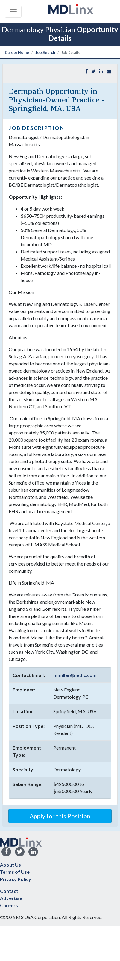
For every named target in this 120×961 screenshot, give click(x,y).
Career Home (17, 52)
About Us (10, 864)
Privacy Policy (15, 879)
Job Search (45, 52)
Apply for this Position (60, 816)
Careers (9, 905)
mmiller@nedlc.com (75, 675)
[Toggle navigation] (13, 12)
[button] (109, 71)
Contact (9, 891)
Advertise (11, 898)
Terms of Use (15, 872)
